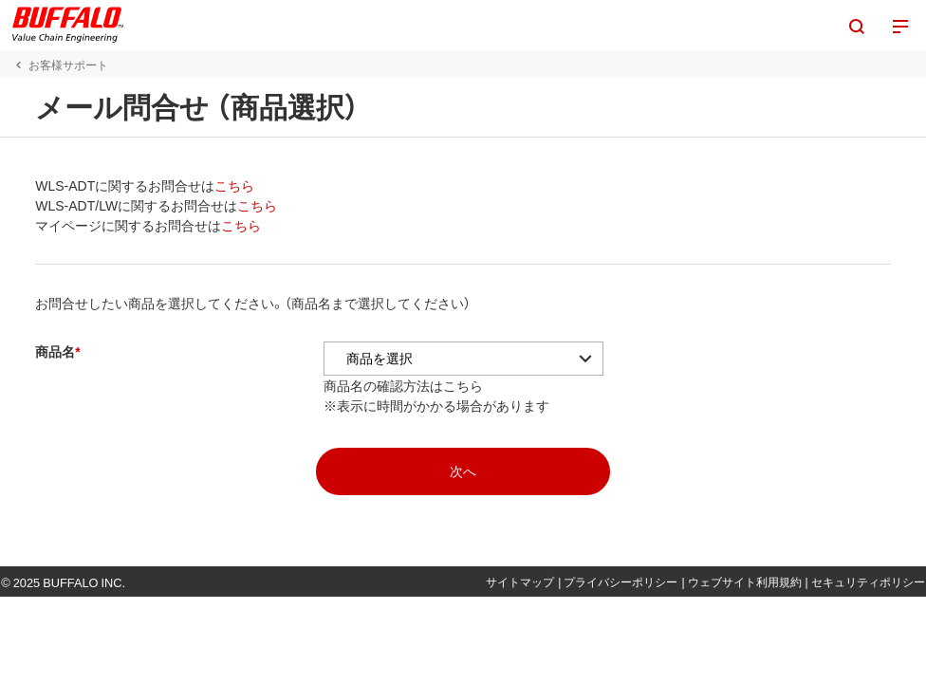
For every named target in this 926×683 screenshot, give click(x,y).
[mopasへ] (463, 471)
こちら (228, 184)
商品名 (48, 351)
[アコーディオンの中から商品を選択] (457, 359)
